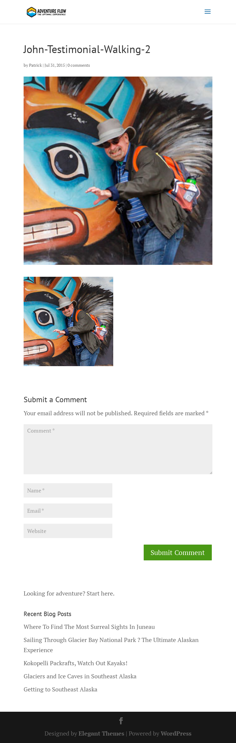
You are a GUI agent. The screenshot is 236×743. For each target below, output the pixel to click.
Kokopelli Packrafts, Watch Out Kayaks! (76, 663)
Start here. (101, 593)
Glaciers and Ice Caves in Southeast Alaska (80, 676)
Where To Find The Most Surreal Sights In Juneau (89, 627)
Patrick (35, 65)
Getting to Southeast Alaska (60, 689)
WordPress (176, 733)
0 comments (79, 65)
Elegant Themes (101, 733)
